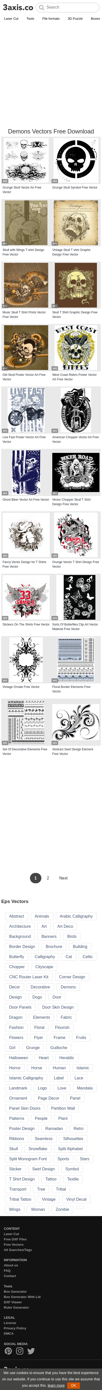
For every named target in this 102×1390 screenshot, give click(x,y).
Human (59, 1068)
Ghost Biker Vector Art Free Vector (26, 499)
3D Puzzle (75, 18)
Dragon (15, 1017)
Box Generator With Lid (22, 1297)
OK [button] (73, 1385)
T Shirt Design (22, 1179)
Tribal (61, 1189)
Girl (12, 1048)
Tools (30, 18)
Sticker (15, 1169)
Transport (17, 1189)
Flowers (16, 1037)
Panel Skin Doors (25, 1108)
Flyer (38, 1037)
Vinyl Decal (76, 1199)
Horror (15, 1068)
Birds (71, 936)
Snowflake (38, 1149)
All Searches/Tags (18, 1250)
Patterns (16, 1118)
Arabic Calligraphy (76, 916)
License (10, 1323)
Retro (78, 1128)
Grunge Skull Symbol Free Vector (74, 187)
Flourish (62, 1027)
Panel (75, 1098)
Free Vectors (14, 1244)
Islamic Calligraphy (26, 1078)
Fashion (16, 1027)
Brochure (54, 946)
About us (11, 1265)
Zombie (62, 1209)
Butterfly (16, 957)
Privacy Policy (15, 1328)
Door (57, 997)
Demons (68, 987)
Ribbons (16, 1139)
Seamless (44, 1139)
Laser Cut (11, 18)
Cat (69, 957)
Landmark (18, 1088)
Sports (63, 1159)
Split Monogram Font (28, 1159)
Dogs (37, 997)
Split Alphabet (70, 1149)
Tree (41, 1189)
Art (43, 926)
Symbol (72, 1169)
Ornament (18, 1098)
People (41, 1118)
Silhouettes (73, 1139)
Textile (73, 1179)
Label (59, 1078)
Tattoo (51, 1179)
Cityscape (44, 967)
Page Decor (48, 1098)
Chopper (17, 967)
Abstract (16, 916)
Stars (84, 1159)
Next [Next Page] (63, 878)
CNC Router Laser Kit (28, 977)
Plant (62, 1118)
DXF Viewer (13, 1302)
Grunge (33, 1048)
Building (80, 946)
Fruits (81, 1037)
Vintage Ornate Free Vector (21, 687)
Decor (14, 987)
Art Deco (65, 926)
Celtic (88, 957)
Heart (44, 1058)
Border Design (22, 946)
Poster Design (22, 1128)
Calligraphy (45, 957)
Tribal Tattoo (20, 1199)
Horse (36, 1068)
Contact (10, 1276)
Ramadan (54, 1128)
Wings (14, 1209)
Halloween (18, 1058)
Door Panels (20, 1007)
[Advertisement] (51, 75)
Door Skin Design (58, 1007)
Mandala (84, 1088)
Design (15, 997)
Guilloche (58, 1048)
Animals (42, 916)
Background (20, 936)
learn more (56, 1385)
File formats (51, 18)
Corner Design (72, 977)
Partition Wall (63, 1108)
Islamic (83, 1068)
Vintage (49, 1199)
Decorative (40, 987)
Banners (49, 936)
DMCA (9, 1333)
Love (62, 1088)
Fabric (66, 1017)
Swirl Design (43, 1169)
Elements (41, 1017)
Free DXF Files (15, 1239)
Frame (59, 1037)
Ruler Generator (16, 1307)
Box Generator (15, 1291)
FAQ (7, 1270)
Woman (38, 1209)
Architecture (20, 926)
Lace (78, 1078)
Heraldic (66, 1058)
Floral (39, 1027)
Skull (13, 1149)
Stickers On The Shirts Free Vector (26, 624)
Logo (42, 1088)
